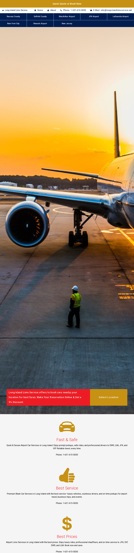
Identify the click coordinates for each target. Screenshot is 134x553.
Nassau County (13, 16)
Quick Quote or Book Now (67, 3)
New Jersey (67, 23)
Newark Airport (40, 23)
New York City (13, 23)
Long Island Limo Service (16, 10)
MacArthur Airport (67, 16)
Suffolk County (40, 16)
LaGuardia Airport (121, 16)
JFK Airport (94, 16)
